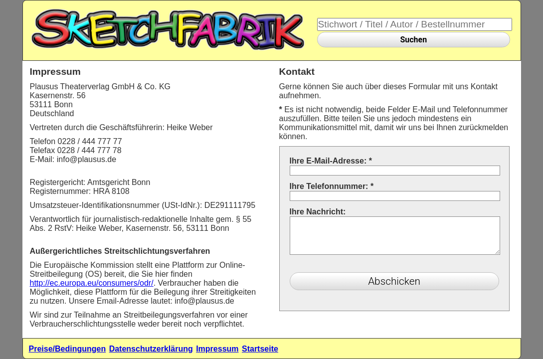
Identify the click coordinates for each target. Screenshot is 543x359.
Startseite (260, 349)
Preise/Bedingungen (67, 349)
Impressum (217, 349)
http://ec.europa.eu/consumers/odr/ (92, 283)
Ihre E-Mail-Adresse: (331, 161)
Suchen (413, 39)
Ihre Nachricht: (318, 211)
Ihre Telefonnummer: (332, 186)
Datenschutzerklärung (151, 349)
